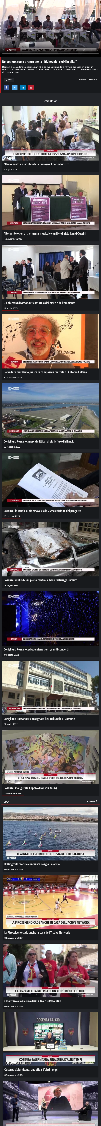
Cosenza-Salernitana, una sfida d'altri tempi (31, 1069)
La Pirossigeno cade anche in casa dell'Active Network (37, 932)
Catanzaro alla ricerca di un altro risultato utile (32, 1001)
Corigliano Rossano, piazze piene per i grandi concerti (36, 649)
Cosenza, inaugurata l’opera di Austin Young (30, 788)
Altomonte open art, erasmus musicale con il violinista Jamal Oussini (45, 233)
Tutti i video (92, 801)
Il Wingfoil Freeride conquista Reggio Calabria (32, 864)
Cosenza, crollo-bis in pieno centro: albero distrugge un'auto (40, 580)
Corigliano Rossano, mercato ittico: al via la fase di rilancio (39, 441)
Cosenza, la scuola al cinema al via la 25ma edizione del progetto (42, 510)
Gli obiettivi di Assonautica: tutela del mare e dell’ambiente (39, 303)
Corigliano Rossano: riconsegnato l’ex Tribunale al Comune (39, 718)
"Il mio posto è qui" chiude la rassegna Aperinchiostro (36, 164)
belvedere (93, 79)
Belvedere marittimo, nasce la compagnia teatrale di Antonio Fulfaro (45, 372)
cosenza (82, 79)
